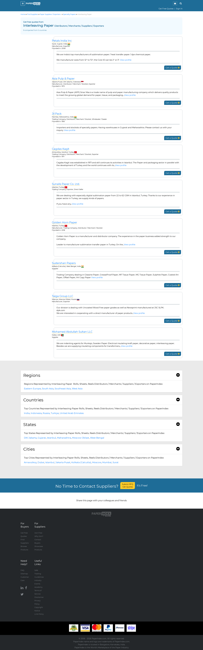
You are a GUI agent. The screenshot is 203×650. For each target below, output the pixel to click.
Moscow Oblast (80, 437)
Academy (38, 587)
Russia (46, 413)
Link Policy (39, 614)
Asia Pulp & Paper (63, 78)
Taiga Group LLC (62, 296)
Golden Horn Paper (64, 222)
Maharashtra (64, 437)
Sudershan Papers (64, 263)
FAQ (22, 570)
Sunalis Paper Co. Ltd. (66, 184)
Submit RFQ (127, 485)
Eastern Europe (32, 388)
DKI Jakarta (30, 437)
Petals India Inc (62, 40)
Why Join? (38, 536)
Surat (115, 462)
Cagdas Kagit (60, 148)
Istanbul (51, 437)
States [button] (101, 424)
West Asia (77, 388)
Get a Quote (173, 67)
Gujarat (42, 437)
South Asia (48, 388)
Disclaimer (39, 597)
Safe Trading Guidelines (39, 573)
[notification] (175, 3)
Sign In (179, 9)
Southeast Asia (63, 388)
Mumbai (107, 462)
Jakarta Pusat (62, 462)
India (27, 413)
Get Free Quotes (166, 9)
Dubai (41, 462)
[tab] (101, 375)
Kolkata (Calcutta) (81, 462)
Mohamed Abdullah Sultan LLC (72, 331)
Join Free (38, 533)
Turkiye (55, 413)
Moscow (96, 462)
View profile (125, 60)
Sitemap (24, 574)
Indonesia (36, 413)
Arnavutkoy (30, 462)
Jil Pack (56, 113)
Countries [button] (101, 399)
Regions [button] (101, 375)
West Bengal (97, 437)
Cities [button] (101, 449)
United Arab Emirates (72, 413)
